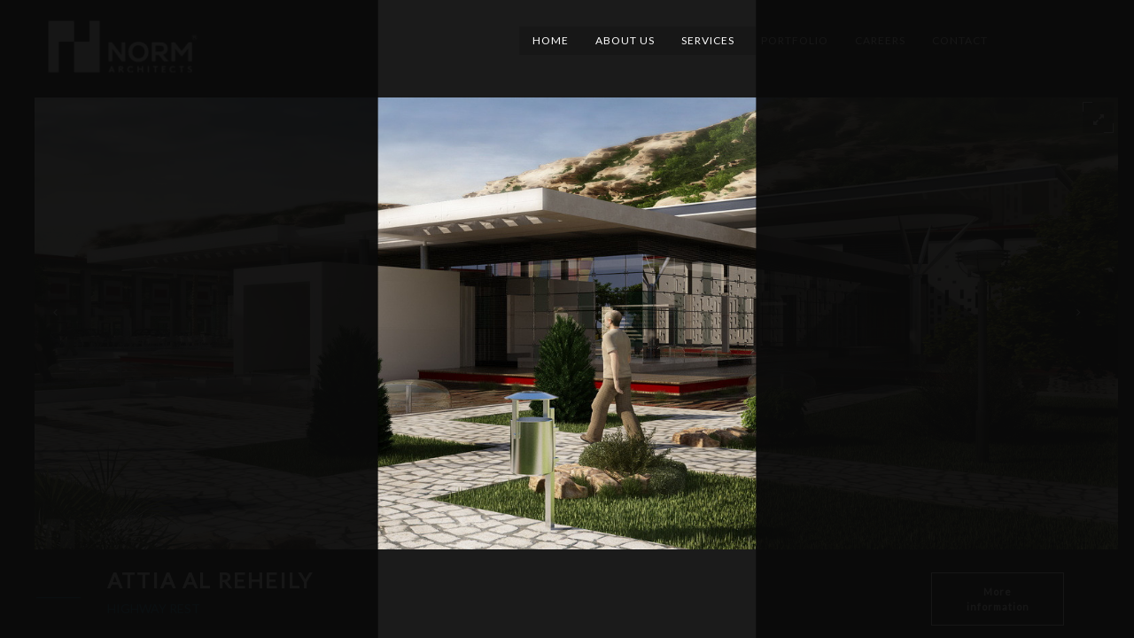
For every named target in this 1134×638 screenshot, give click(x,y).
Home (550, 40)
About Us (625, 40)
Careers (880, 40)
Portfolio (794, 40)
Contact (960, 40)
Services (707, 40)
